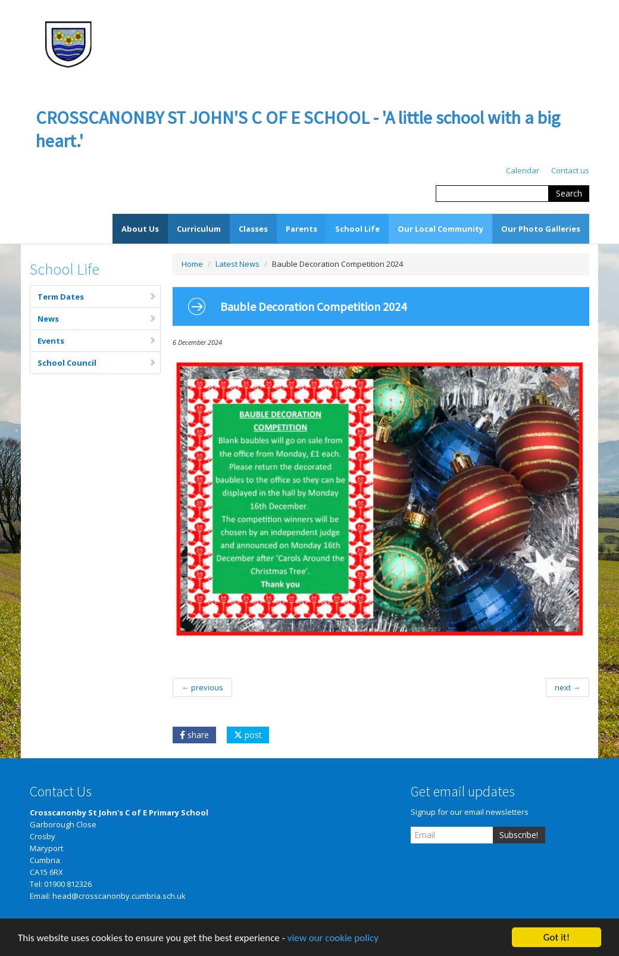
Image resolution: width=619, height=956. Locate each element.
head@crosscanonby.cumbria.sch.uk (119, 895)
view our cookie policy (333, 941)
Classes (253, 228)
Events (97, 340)
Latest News (237, 264)
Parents (301, 228)
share (194, 734)
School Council (97, 362)
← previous (202, 687)
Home (192, 264)
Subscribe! (518, 834)
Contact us (570, 170)
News (97, 318)
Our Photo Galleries (540, 228)
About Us (140, 228)
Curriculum (199, 228)
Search (569, 193)
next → (567, 687)
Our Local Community (440, 228)
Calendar (522, 170)
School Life (357, 228)
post (248, 734)
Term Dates (97, 296)
